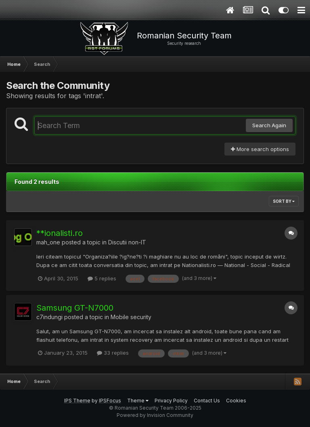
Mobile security (131, 316)
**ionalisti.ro (59, 233)
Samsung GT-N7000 (74, 308)
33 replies (113, 352)
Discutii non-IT (127, 242)
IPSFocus (110, 401)
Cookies (236, 401)
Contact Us (207, 401)
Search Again (269, 125)
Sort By (284, 201)
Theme (138, 401)
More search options (260, 149)
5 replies (102, 278)
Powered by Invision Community (155, 415)
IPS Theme (77, 401)
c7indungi (49, 316)
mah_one (48, 242)
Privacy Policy (171, 401)
